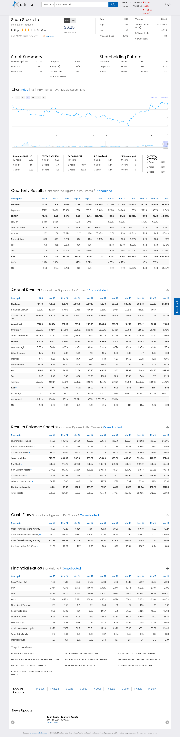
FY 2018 (138, 688)
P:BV (40, 90)
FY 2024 (54, 688)
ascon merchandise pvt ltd (81, 653)
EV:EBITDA (52, 90)
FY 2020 (110, 688)
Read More (52, 722)
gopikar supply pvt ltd (24, 653)
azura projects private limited (136, 653)
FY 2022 (83, 688)
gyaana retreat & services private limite (35, 659)
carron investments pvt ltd (135, 665)
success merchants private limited (86, 659)
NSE (67, 20)
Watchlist (50, 36)
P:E (32, 90)
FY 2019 (125, 688)
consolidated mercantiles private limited (31, 673)
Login (168, 4)
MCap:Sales (69, 90)
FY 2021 (97, 688)
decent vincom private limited (29, 665)
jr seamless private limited (80, 665)
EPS (82, 90)
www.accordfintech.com (39, 733)
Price (24, 90)
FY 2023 (69, 688)
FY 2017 (152, 688)
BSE (73, 20)
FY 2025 (40, 688)
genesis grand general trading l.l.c (139, 659)
